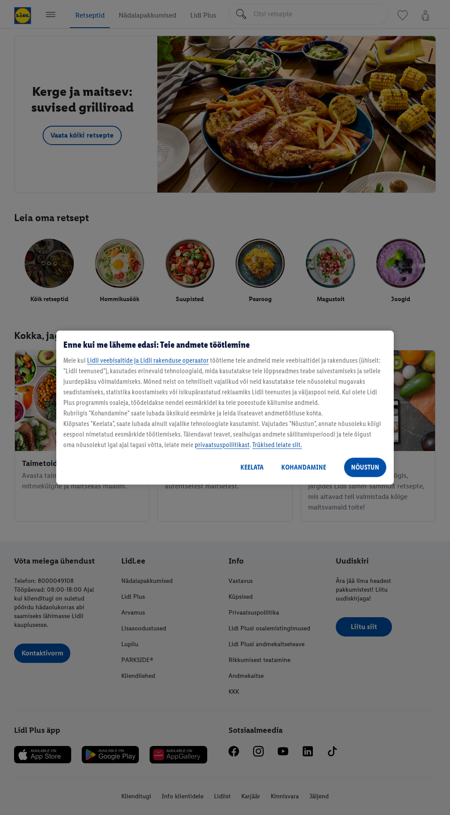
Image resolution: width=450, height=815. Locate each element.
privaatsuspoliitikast (222, 444)
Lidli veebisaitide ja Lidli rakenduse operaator (148, 360)
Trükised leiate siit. (277, 444)
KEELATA (252, 467)
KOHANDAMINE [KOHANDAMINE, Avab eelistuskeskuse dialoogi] (303, 467)
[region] (225, 407)
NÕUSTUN (365, 467)
